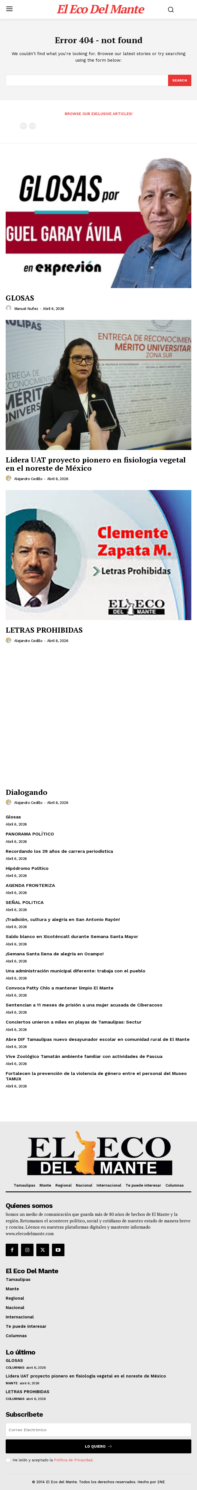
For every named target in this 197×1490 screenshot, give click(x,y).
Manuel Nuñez (26, 309)
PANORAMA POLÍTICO (30, 834)
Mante (12, 1383)
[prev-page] (23, 126)
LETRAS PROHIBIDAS (44, 630)
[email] (98, 1430)
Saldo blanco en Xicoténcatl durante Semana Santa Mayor (72, 936)
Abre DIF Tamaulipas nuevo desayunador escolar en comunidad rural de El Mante (98, 1039)
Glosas (13, 817)
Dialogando (26, 792)
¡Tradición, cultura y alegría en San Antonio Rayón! (63, 919)
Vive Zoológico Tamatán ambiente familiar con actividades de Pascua (84, 1056)
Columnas (15, 1368)
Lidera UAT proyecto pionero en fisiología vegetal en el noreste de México (96, 464)
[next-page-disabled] (32, 126)
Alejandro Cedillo (28, 479)
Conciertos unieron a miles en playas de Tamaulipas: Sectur (74, 1022)
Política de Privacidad (73, 1460)
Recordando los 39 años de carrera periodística (59, 851)
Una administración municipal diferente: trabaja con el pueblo (75, 971)
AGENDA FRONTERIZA (30, 885)
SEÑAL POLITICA (25, 902)
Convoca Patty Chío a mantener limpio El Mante (60, 988)
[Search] (179, 80)
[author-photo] (9, 308)
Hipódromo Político (27, 868)
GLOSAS (20, 298)
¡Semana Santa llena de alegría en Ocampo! (55, 953)
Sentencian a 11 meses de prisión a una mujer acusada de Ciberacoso (84, 1005)
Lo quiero (98, 1446)
